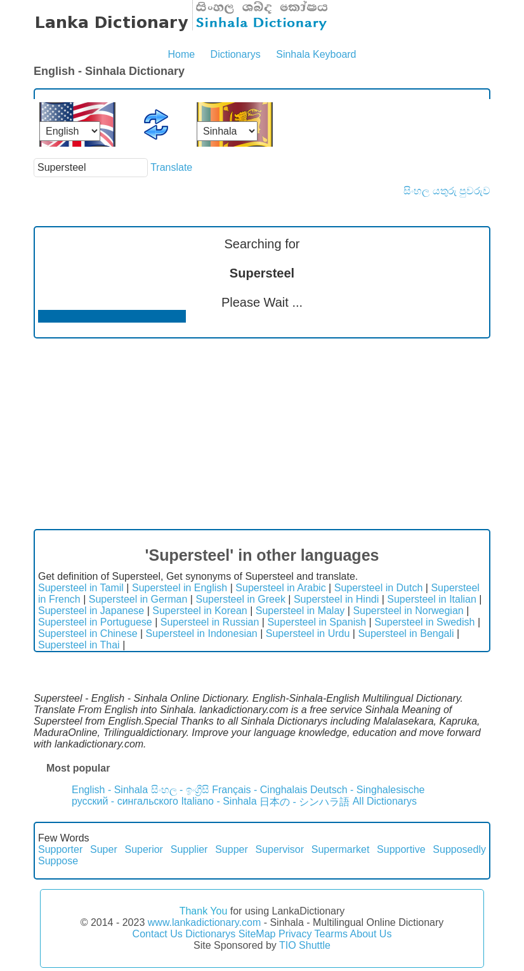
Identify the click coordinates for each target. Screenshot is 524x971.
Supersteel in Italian (431, 599)
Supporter (60, 849)
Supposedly (459, 849)
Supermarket (340, 849)
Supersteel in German (138, 599)
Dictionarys (236, 54)
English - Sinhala (110, 789)
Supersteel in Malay (300, 610)
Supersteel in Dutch (378, 587)
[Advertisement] (262, 434)
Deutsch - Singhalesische (367, 789)
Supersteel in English (179, 587)
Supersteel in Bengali (406, 633)
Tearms (331, 933)
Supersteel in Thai (79, 645)
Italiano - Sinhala (218, 801)
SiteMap (257, 933)
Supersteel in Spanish (316, 622)
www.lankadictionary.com (204, 922)
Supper (231, 849)
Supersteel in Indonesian (202, 633)
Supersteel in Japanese (91, 610)
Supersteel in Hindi (336, 599)
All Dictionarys (385, 801)
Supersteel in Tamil (81, 587)
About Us (371, 933)
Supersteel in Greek (240, 599)
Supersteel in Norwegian (408, 610)
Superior (143, 849)
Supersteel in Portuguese (95, 622)
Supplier (189, 849)
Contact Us (158, 933)
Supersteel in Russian (209, 622)
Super (103, 849)
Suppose (58, 860)
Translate (171, 167)
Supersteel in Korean (199, 610)
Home (181, 54)
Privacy (294, 933)
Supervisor (280, 849)
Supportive (401, 849)
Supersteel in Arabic (280, 587)
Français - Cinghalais (259, 789)
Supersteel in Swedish (424, 622)
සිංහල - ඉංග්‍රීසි (180, 789)
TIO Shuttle (305, 945)
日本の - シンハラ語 (304, 801)
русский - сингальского (125, 801)
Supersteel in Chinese (88, 633)
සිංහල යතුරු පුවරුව (446, 190)
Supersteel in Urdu (308, 633)
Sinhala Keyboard (316, 54)
